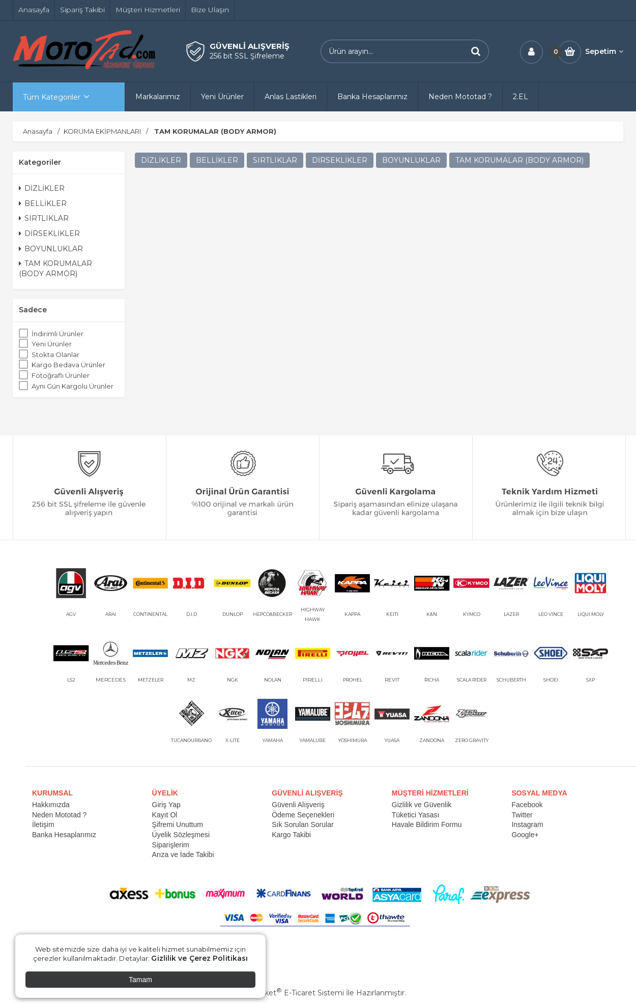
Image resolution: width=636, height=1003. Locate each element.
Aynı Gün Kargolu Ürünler (72, 386)
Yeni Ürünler (52, 344)
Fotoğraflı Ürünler (61, 375)
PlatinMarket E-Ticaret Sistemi (287, 992)
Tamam (140, 980)
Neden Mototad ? (59, 815)
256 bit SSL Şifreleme (247, 56)
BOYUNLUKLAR (51, 248)
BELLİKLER (43, 203)
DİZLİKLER (42, 188)
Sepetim (604, 51)
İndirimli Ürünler (57, 334)
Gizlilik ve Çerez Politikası (199, 958)
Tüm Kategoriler (51, 97)
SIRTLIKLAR (44, 218)
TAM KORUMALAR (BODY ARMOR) (55, 268)
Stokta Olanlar (55, 354)
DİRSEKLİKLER (49, 233)
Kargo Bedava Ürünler (68, 365)
